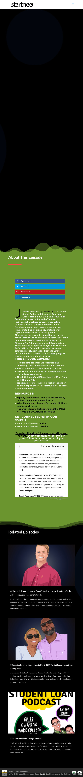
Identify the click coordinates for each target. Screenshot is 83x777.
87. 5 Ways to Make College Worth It (26, 663)
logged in (21, 697)
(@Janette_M (46, 236)
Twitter (42, 348)
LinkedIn (43, 351)
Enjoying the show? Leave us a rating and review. (41, 359)
